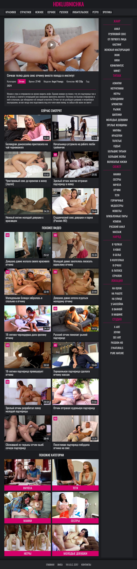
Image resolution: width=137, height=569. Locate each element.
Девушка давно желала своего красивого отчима (27, 262)
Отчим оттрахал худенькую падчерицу (74, 408)
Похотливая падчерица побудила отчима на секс (71, 446)
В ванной (117, 309)
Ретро (95, 12)
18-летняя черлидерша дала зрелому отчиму (26, 336)
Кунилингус (117, 65)
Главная (50, 564)
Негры (27, 553)
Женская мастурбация (117, 50)
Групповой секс (117, 34)
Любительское (80, 12)
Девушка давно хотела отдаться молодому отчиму (70, 299)
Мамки (27, 521)
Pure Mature (117, 353)
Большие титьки (117, 151)
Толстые (117, 141)
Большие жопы (117, 156)
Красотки (117, 135)
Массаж (117, 232)
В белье (117, 255)
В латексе (117, 270)
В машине (117, 314)
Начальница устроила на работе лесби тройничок (74, 145)
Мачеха (27, 488)
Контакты (86, 564)
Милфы (117, 130)
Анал (117, 29)
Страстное (25, 12)
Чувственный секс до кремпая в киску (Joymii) (26, 182)
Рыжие (117, 109)
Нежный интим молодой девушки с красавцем (24, 219)
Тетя (75, 488)
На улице (117, 299)
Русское (63, 12)
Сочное (51, 12)
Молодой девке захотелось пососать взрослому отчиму (72, 262)
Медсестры (117, 206)
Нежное (39, 12)
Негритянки (117, 88)
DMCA (60, 564)
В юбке (117, 249)
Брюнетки (117, 104)
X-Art (117, 327)
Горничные (117, 200)
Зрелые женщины (117, 125)
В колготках (117, 260)
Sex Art (117, 337)
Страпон (117, 276)
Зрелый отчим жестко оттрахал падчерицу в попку (70, 182)
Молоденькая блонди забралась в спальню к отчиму (24, 299)
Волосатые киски (117, 162)
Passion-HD (117, 343)
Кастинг (117, 44)
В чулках (117, 244)
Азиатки (117, 83)
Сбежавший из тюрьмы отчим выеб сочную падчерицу (25, 446)
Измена (117, 221)
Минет (117, 71)
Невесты (117, 211)
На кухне (117, 288)
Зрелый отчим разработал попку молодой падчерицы (23, 409)
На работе (117, 293)
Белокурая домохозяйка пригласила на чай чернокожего (27, 145)
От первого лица (117, 39)
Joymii (117, 332)
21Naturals (117, 348)
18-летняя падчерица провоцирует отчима (24, 372)
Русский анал (117, 227)
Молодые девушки (75, 553)
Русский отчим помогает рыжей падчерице (70, 336)
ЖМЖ (117, 55)
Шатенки (117, 114)
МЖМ (117, 60)
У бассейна (117, 304)
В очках (117, 265)
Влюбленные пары (117, 216)
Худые (116, 146)
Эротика (107, 12)
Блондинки (117, 99)
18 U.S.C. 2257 (72, 564)
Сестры (75, 521)
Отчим (21, 81)
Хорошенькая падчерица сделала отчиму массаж (71, 372)
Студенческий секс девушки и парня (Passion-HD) (73, 219)
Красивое (11, 12)
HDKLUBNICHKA (68, 4)
